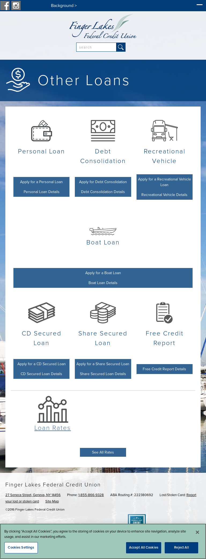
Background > (64, 5)
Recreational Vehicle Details (164, 194)
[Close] (197, 532)
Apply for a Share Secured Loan (102, 364)
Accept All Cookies (143, 547)
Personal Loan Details (42, 192)
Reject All (181, 547)
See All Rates (103, 452)
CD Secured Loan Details (41, 374)
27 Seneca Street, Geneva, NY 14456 (33, 495)
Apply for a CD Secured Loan (41, 364)
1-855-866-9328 (91, 495)
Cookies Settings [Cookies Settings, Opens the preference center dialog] (21, 547)
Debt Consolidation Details (103, 192)
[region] (103, 541)
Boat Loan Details (103, 283)
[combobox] (96, 47)
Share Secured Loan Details (103, 374)
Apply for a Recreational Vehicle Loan (164, 182)
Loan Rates (52, 428)
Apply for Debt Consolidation (103, 182)
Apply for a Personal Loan (41, 182)
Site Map (52, 501)
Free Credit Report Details (164, 369)
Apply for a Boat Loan (103, 273)
